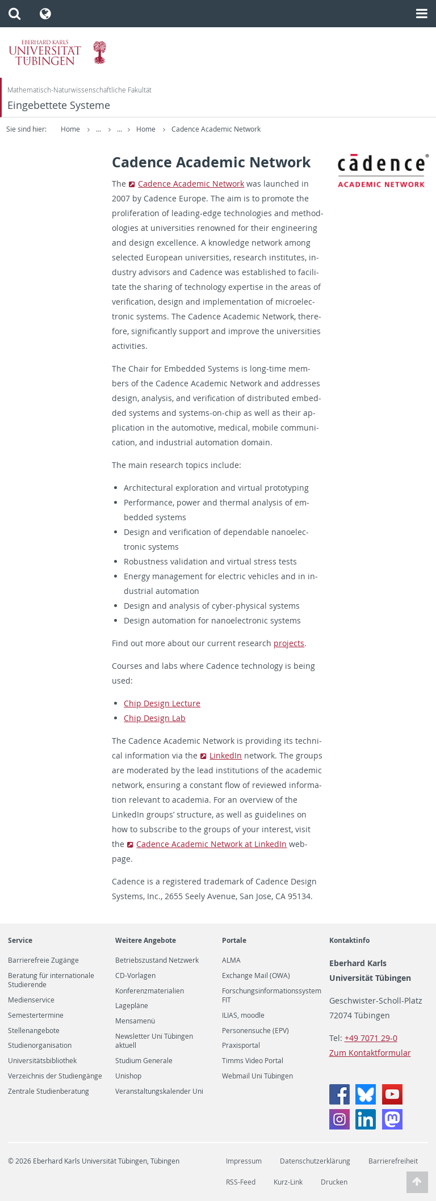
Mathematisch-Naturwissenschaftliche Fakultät (79, 90)
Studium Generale (144, 1060)
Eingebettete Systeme (58, 105)
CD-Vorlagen (135, 975)
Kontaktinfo (349, 940)
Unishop (128, 1076)
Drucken (334, 1182)
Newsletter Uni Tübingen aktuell (154, 1041)
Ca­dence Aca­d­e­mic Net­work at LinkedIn (211, 843)
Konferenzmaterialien (149, 991)
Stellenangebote (34, 1030)
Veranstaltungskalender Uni (159, 1091)
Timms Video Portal (252, 1060)
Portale (234, 940)
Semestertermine (36, 1015)
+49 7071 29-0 (371, 1038)
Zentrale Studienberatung (48, 1091)
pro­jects (289, 643)
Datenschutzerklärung (315, 1161)
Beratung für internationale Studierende (51, 980)
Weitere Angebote (145, 940)
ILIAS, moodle (243, 1015)
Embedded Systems (166, 129)
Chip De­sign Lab (155, 718)
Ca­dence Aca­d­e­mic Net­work (191, 183)
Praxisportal (241, 1045)
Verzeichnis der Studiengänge (55, 1076)
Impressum (244, 1161)
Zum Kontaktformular (370, 1052)
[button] (14, 13)
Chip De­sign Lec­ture (162, 703)
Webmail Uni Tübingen (257, 1076)
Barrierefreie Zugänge (43, 960)
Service (20, 940)
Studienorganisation (40, 1045)
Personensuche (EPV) (255, 1030)
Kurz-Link (288, 1182)
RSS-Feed (240, 1182)
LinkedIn (225, 755)
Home (70, 129)
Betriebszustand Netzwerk (157, 960)
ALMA (231, 960)
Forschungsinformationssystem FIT (271, 996)
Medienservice (31, 1000)
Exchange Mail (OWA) (256, 975)
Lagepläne (131, 1005)
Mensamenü (135, 1021)
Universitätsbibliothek (42, 1060)
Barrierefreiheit (393, 1161)
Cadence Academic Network (292, 129)
